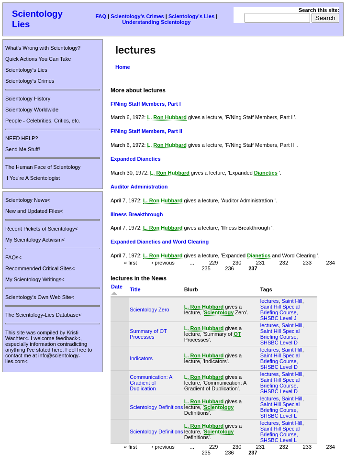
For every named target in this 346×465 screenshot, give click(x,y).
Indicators (141, 358)
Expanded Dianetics (136, 159)
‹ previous (163, 263)
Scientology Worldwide (31, 109)
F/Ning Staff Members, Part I (146, 104)
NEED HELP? (21, 138)
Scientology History (27, 98)
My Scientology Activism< (35, 240)
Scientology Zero (149, 309)
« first (130, 263)
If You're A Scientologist (32, 178)
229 (213, 263)
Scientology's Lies (191, 16)
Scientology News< (27, 200)
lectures (269, 301)
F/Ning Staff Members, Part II (146, 131)
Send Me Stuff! (22, 149)
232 (283, 263)
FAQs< (13, 257)
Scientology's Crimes (137, 16)
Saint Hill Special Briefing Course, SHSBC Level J (280, 312)
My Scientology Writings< (35, 279)
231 (260, 263)
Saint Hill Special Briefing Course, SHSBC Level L (280, 410)
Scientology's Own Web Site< (39, 297)
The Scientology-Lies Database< (43, 315)
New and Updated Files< (34, 211)
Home (122, 67)
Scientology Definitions (156, 407)
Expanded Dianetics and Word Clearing (160, 241)
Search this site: (319, 10)
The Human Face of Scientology (42, 167)
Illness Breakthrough (137, 214)
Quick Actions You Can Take (38, 59)
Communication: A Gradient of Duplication (151, 382)
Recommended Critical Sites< (40, 268)
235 (205, 268)
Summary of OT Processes (148, 334)
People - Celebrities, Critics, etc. (42, 120)
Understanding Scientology (156, 22)
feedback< (68, 338)
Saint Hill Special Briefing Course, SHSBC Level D (280, 336)
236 (229, 268)
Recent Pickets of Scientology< (41, 229)
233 (307, 263)
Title (135, 289)
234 (330, 263)
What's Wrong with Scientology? (42, 48)
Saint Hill (291, 301)
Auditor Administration (139, 186)
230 (237, 263)
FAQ (100, 16)
